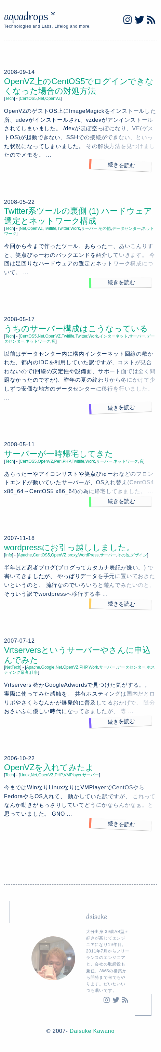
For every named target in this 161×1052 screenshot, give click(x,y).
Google (48, 667)
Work (75, 228)
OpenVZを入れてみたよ (49, 767)
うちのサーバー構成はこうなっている (76, 328)
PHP (66, 461)
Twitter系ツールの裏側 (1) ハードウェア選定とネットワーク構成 (78, 215)
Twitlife (50, 228)
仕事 (34, 672)
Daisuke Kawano (92, 1031)
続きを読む (121, 165)
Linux (25, 775)
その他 (104, 228)
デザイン (139, 555)
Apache (25, 555)
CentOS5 (28, 98)
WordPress (88, 555)
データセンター (126, 228)
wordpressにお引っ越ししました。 (69, 547)
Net (41, 98)
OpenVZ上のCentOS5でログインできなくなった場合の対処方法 (78, 86)
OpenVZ (53, 98)
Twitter (63, 228)
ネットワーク (38, 341)
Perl (58, 461)
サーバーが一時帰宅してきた (58, 453)
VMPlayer (72, 775)
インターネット (113, 336)
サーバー (89, 228)
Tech (9, 98)
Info (8, 555)
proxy (72, 555)
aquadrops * (29, 17)
